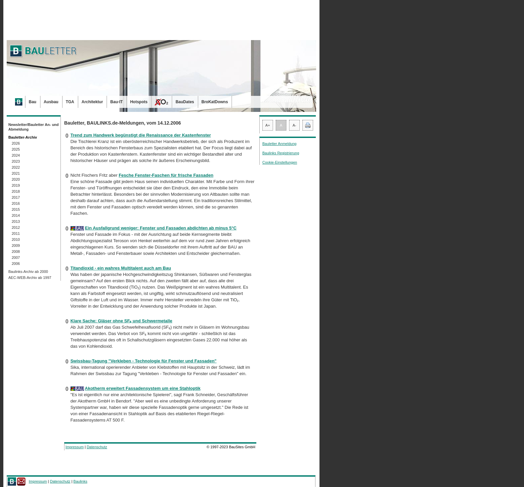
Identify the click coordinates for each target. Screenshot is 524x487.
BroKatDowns (215, 102)
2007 (16, 258)
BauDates (184, 102)
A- (294, 125)
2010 (16, 239)
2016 (16, 203)
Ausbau (51, 102)
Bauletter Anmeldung (279, 144)
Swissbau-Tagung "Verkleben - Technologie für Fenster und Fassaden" (144, 360)
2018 (16, 191)
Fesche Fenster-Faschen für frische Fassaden (166, 175)
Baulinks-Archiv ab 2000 (28, 272)
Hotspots (138, 102)
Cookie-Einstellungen (279, 162)
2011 (16, 233)
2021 (16, 173)
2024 (16, 155)
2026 (16, 143)
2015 (16, 209)
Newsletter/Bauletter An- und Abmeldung (33, 127)
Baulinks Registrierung (280, 153)
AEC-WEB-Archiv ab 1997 (29, 278)
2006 (16, 264)
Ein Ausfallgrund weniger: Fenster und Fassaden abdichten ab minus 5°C (160, 227)
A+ (267, 125)
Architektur (92, 102)
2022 (16, 167)
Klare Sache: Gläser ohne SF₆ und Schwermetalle (121, 320)
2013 (16, 221)
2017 (16, 197)
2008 (16, 252)
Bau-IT (116, 102)
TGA (70, 102)
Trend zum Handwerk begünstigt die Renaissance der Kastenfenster (141, 135)
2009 (16, 246)
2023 (16, 161)
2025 (16, 149)
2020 (16, 179)
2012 (16, 227)
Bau (32, 102)
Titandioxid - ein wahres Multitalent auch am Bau (121, 268)
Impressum (75, 447)
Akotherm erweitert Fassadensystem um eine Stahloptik (143, 388)
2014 (16, 215)
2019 (16, 185)
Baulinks (81, 481)
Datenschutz (97, 447)
